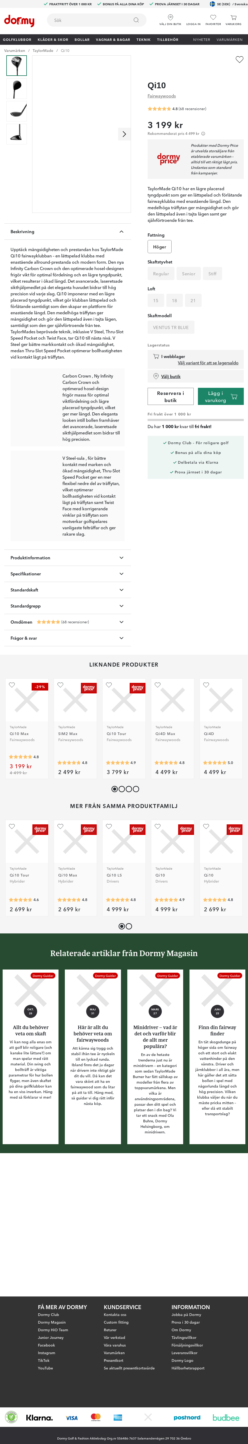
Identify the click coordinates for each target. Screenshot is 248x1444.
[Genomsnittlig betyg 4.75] (166, 895)
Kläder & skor (53, 39)
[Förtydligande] (203, 123)
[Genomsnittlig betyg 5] (215, 895)
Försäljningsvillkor (187, 1345)
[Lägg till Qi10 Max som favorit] (12, 817)
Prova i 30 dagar (186, 1322)
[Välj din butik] (170, 18)
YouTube (45, 1367)
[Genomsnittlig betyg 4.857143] (117, 895)
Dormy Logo (182, 1360)
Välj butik (167, 366)
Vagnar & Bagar (113, 39)
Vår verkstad (114, 1337)
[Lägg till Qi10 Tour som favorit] (109, 817)
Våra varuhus (115, 1345)
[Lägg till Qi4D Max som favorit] (157, 817)
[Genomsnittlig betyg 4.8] (20, 889)
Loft (151, 278)
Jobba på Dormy (186, 1314)
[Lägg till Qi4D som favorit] (206, 817)
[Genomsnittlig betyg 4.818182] (69, 1032)
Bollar (82, 39)
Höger (159, 236)
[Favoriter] (213, 20)
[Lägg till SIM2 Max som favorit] (60, 817)
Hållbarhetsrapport (188, 1367)
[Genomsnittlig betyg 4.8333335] (117, 1032)
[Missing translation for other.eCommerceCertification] (11, 1417)
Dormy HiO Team (53, 1329)
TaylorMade (43, 50)
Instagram (46, 1352)
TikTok (44, 1360)
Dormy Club (48, 1314)
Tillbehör (167, 39)
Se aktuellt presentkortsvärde (129, 1367)
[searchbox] (84, 20)
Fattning (156, 225)
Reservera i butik (170, 386)
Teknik (144, 39)
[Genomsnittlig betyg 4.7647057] (48, 754)
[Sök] (136, 20)
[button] (193, 18)
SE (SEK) (229, 4)
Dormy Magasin (52, 1322)
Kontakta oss (115, 1314)
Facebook (46, 1345)
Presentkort (113, 1360)
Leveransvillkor (184, 1352)
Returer (110, 1329)
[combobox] (97, 20)
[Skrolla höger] (124, 134)
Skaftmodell (160, 305)
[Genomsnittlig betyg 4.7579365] (69, 895)
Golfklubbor (17, 39)
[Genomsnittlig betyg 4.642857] (20, 1032)
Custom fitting (116, 1322)
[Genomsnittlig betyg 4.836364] (215, 1032)
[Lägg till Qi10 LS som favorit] (109, 959)
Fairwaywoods (162, 85)
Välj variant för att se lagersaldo (208, 352)
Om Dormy (181, 1329)
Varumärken (230, 39)
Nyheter (201, 39)
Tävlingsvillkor (184, 1337)
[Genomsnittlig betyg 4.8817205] (166, 1032)
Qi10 (65, 50)
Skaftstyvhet (160, 251)
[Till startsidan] (19, 21)
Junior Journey (51, 1337)
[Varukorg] (233, 20)
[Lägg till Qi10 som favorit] (239, 59)
